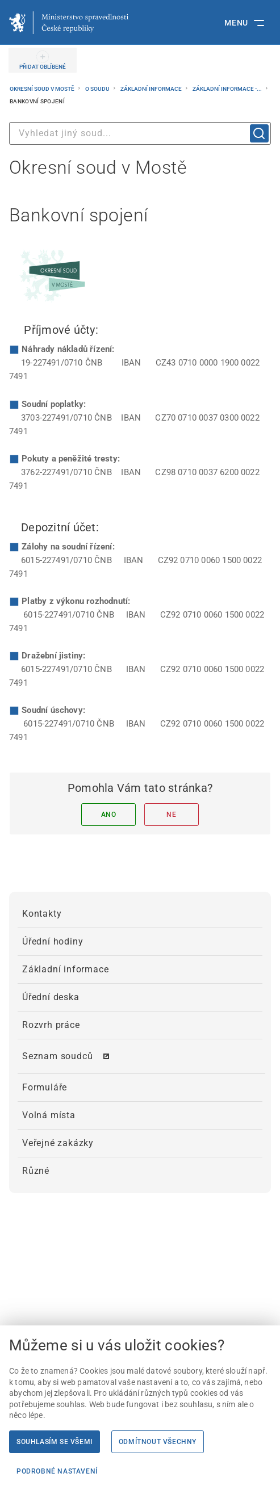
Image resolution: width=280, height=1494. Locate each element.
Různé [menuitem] (35, 1170)
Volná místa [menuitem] (49, 1115)
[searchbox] (140, 133)
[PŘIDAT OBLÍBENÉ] (43, 60)
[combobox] (140, 133)
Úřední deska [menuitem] (51, 997)
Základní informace (151, 89)
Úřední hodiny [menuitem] (52, 941)
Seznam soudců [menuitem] (57, 1056)
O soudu (98, 89)
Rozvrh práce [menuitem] (51, 1024)
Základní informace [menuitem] (65, 969)
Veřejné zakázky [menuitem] (58, 1143)
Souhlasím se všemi (54, 1442)
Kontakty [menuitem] (41, 913)
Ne (171, 815)
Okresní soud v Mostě (43, 89)
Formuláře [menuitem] (44, 1087)
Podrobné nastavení (57, 1471)
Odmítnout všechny (158, 1442)
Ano (108, 815)
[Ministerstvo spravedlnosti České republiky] (68, 22)
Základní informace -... (228, 89)
